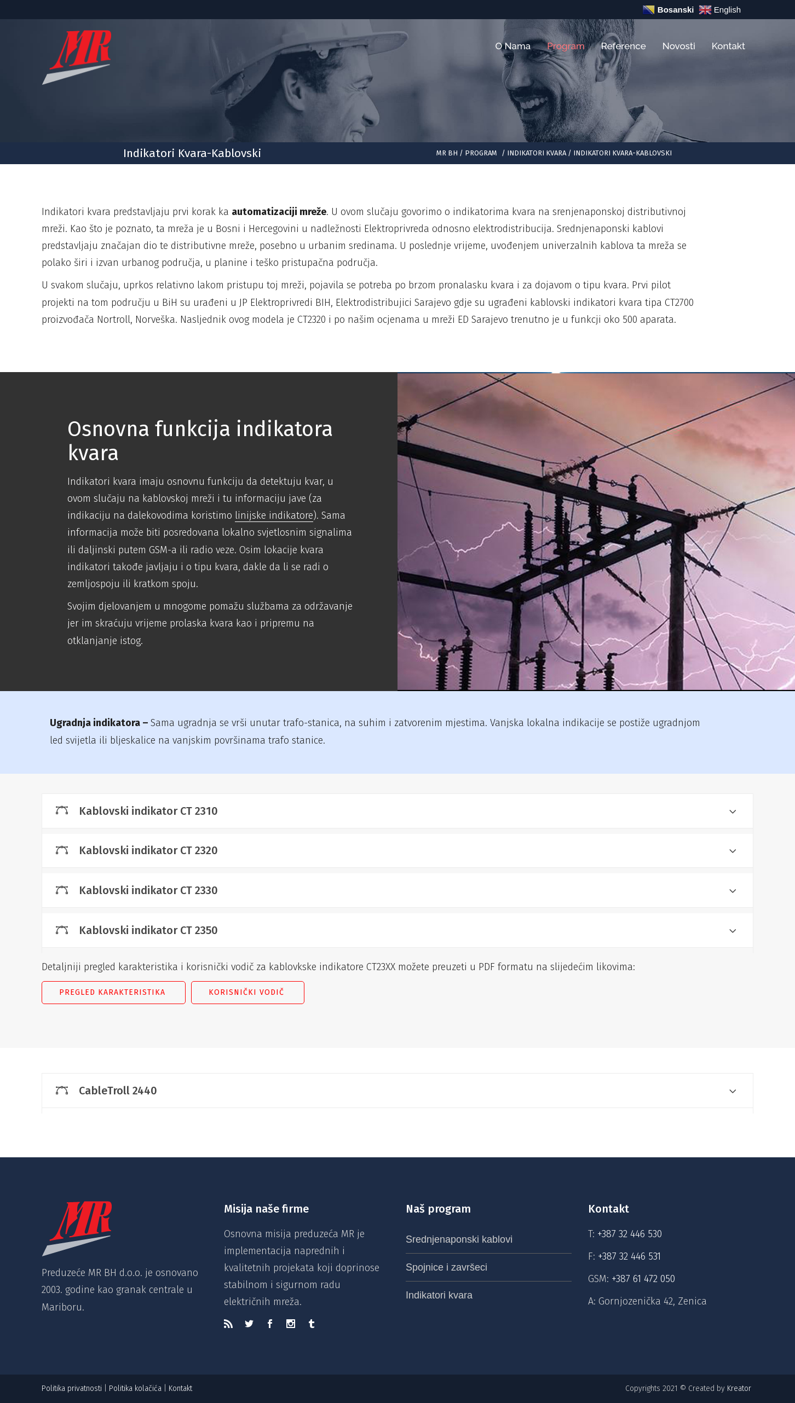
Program (481, 153)
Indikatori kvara (536, 153)
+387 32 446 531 (629, 1256)
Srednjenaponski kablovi (459, 1239)
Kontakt (181, 1388)
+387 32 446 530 (629, 1234)
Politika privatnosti (72, 1388)
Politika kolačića (135, 1388)
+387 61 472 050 (643, 1279)
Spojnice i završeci (446, 1267)
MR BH (447, 153)
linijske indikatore (274, 515)
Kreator (740, 1388)
